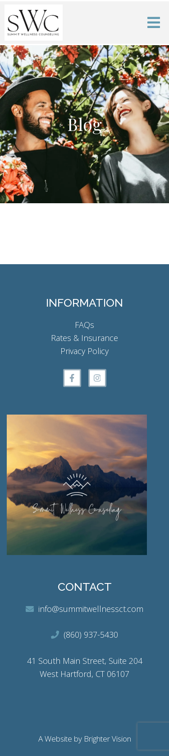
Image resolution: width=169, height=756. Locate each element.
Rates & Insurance (84, 337)
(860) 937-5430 (91, 634)
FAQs (84, 324)
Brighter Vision (107, 738)
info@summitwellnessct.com (90, 608)
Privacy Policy (84, 350)
